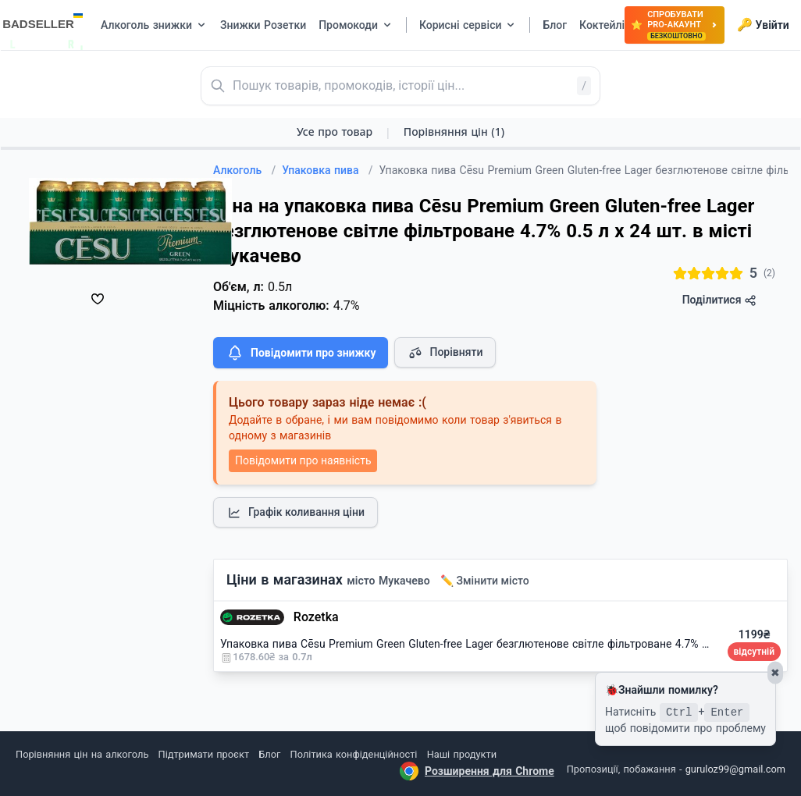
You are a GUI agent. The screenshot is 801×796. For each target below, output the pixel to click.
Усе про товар (334, 131)
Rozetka (316, 616)
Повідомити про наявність (303, 460)
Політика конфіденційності (354, 754)
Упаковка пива (327, 170)
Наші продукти (462, 754)
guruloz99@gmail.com (735, 769)
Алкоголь (244, 170)
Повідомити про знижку (301, 352)
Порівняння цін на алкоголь (82, 754)
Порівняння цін (454, 131)
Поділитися (719, 300)
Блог (269, 754)
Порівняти (445, 353)
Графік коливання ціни (295, 513)
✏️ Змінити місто (484, 580)
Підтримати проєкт (203, 754)
